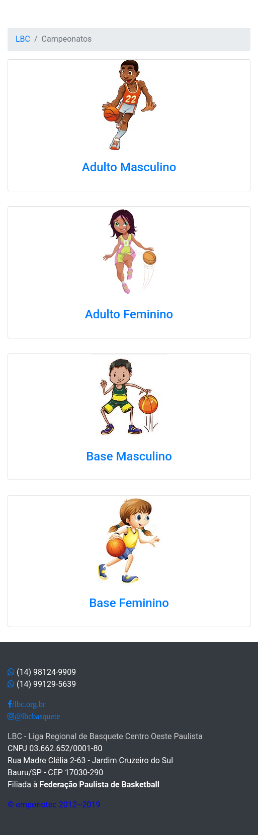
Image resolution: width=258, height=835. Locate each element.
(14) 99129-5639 (46, 684)
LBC (23, 39)
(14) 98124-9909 (46, 672)
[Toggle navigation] (22, 14)
